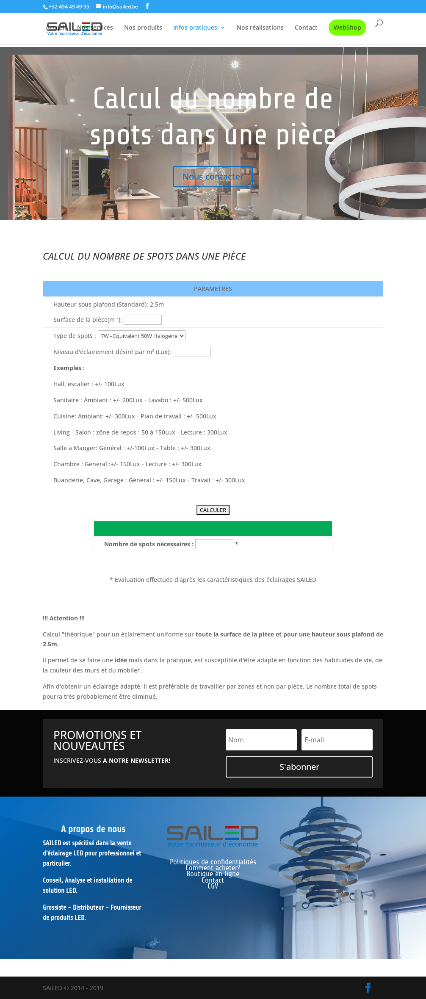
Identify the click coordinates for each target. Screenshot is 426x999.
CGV (213, 886)
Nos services (95, 28)
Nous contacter (213, 176)
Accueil (56, 28)
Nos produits (143, 28)
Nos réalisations (260, 28)
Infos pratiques (195, 28)
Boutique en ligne (212, 873)
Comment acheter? (212, 867)
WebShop (347, 27)
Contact (306, 28)
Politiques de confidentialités (213, 862)
